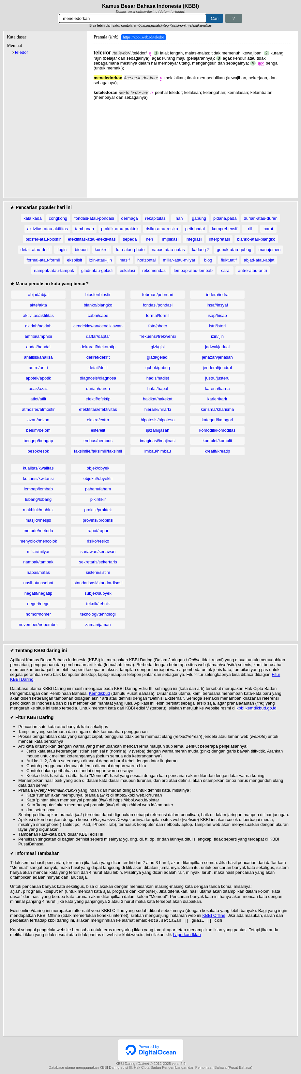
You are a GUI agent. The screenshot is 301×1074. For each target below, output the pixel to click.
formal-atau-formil (43, 260)
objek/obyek (98, 468)
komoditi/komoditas (217, 430)
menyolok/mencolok (38, 541)
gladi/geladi (158, 357)
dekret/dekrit (98, 357)
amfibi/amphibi (38, 336)
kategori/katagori (217, 419)
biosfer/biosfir (98, 294)
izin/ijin (217, 336)
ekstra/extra (98, 419)
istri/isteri (217, 325)
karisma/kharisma (217, 409)
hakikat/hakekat (157, 398)
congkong (58, 218)
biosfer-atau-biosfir (43, 239)
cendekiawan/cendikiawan (98, 325)
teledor (21, 52)
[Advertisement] (192, 145)
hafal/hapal (157, 388)
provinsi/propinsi (98, 520)
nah (179, 218)
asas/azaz (38, 388)
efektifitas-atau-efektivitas (92, 239)
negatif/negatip (38, 593)
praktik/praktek (98, 509)
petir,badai (195, 228)
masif (124, 260)
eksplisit (74, 260)
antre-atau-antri (252, 270)
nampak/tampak (38, 561)
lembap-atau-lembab (193, 270)
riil (250, 228)
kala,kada (32, 218)
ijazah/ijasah (158, 430)
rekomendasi (154, 270)
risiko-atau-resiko (162, 228)
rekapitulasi (156, 218)
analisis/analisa (38, 357)
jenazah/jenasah (217, 357)
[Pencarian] (132, 18)
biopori (81, 249)
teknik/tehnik (98, 603)
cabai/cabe (98, 315)
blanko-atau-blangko (256, 239)
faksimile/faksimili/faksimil (98, 451)
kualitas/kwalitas (38, 468)
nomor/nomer (38, 614)
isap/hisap (217, 315)
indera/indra (217, 294)
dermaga (129, 218)
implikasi (170, 239)
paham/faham (98, 488)
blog (208, 260)
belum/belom (38, 430)
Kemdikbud (99, 693)
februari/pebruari (157, 294)
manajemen (269, 249)
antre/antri (38, 367)
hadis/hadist (157, 378)
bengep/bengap (38, 440)
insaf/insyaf (217, 305)
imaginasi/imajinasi (157, 440)
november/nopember (38, 624)
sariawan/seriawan (98, 551)
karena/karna (217, 388)
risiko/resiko (98, 541)
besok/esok (38, 451)
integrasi (194, 239)
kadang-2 (201, 249)
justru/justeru (217, 378)
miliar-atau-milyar (179, 260)
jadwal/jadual (217, 346)
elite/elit (98, 430)
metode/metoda (38, 530)
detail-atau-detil (35, 249)
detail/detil (98, 367)
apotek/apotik (38, 378)
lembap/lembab (38, 488)
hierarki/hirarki (157, 409)
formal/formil (158, 315)
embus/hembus (98, 440)
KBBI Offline (213, 916)
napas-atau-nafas (168, 249)
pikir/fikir (98, 499)
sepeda (130, 239)
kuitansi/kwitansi (38, 478)
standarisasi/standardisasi (98, 582)
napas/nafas (38, 572)
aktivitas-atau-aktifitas (47, 228)
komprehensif (224, 228)
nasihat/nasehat (38, 582)
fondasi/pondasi (158, 305)
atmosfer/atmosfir (38, 409)
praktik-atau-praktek (120, 228)
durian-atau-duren (261, 218)
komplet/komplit (217, 440)
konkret (102, 249)
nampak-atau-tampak (54, 270)
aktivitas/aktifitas (38, 315)
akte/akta (38, 305)
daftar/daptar (98, 336)
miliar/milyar (38, 551)
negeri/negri (38, 603)
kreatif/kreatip (217, 451)
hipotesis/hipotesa (157, 419)
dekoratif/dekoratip (98, 346)
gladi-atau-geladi (97, 270)
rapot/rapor (98, 530)
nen (149, 239)
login (62, 249)
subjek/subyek (97, 593)
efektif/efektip (98, 398)
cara (225, 270)
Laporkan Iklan (187, 935)
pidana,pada (225, 218)
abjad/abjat (38, 294)
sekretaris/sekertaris (98, 561)
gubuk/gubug (157, 367)
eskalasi (127, 270)
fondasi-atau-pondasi (94, 218)
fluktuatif (228, 260)
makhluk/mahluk (38, 509)
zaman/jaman (98, 624)
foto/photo (157, 325)
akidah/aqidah (38, 325)
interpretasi (219, 239)
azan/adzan (38, 419)
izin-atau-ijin (100, 260)
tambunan (84, 228)
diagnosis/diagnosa (98, 378)
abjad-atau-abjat (259, 260)
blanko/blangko (98, 305)
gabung (199, 218)
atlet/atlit (38, 398)
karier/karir (217, 398)
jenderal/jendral (217, 367)
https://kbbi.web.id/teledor (143, 37)
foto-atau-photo (130, 249)
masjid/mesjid (38, 520)
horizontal (146, 260)
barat (268, 228)
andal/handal (38, 346)
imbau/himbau (157, 451)
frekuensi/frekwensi (158, 336)
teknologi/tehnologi (97, 614)
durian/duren (98, 388)
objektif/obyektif (98, 478)
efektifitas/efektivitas (98, 409)
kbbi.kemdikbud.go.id (256, 708)
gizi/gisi (158, 346)
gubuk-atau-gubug (234, 249)
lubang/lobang (38, 499)
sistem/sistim (98, 572)
